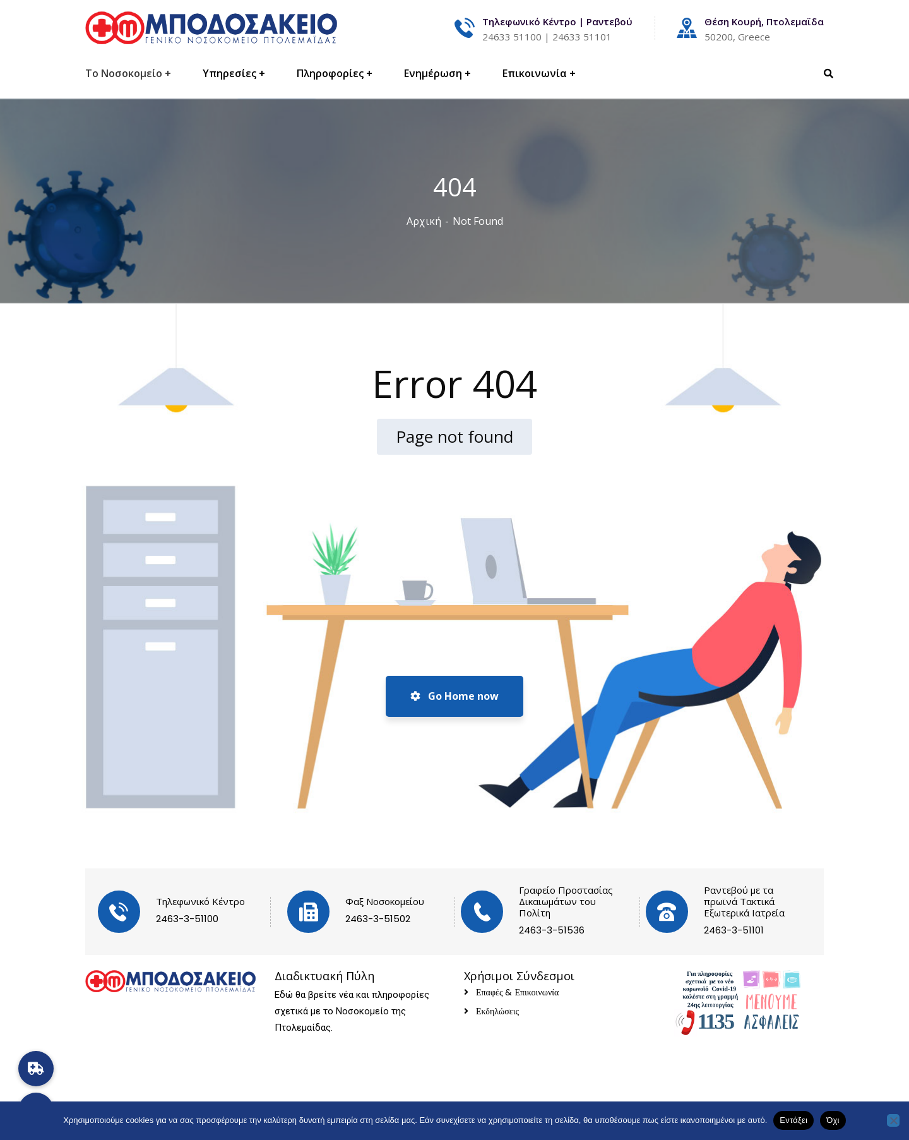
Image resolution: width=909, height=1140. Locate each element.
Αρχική (424, 221)
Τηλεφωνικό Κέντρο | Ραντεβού (557, 21)
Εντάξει (793, 1120)
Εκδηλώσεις (497, 1011)
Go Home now (454, 696)
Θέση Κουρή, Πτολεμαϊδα (764, 21)
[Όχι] (893, 1120)
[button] (36, 1068)
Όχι (833, 1120)
